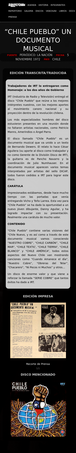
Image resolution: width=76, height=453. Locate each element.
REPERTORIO (15, 11)
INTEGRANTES (58, 5)
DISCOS (39, 11)
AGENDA (32, 5)
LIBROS (63, 11)
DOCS (72, 11)
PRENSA (12, 17)
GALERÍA (28, 11)
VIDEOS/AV (51, 11)
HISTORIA (43, 5)
